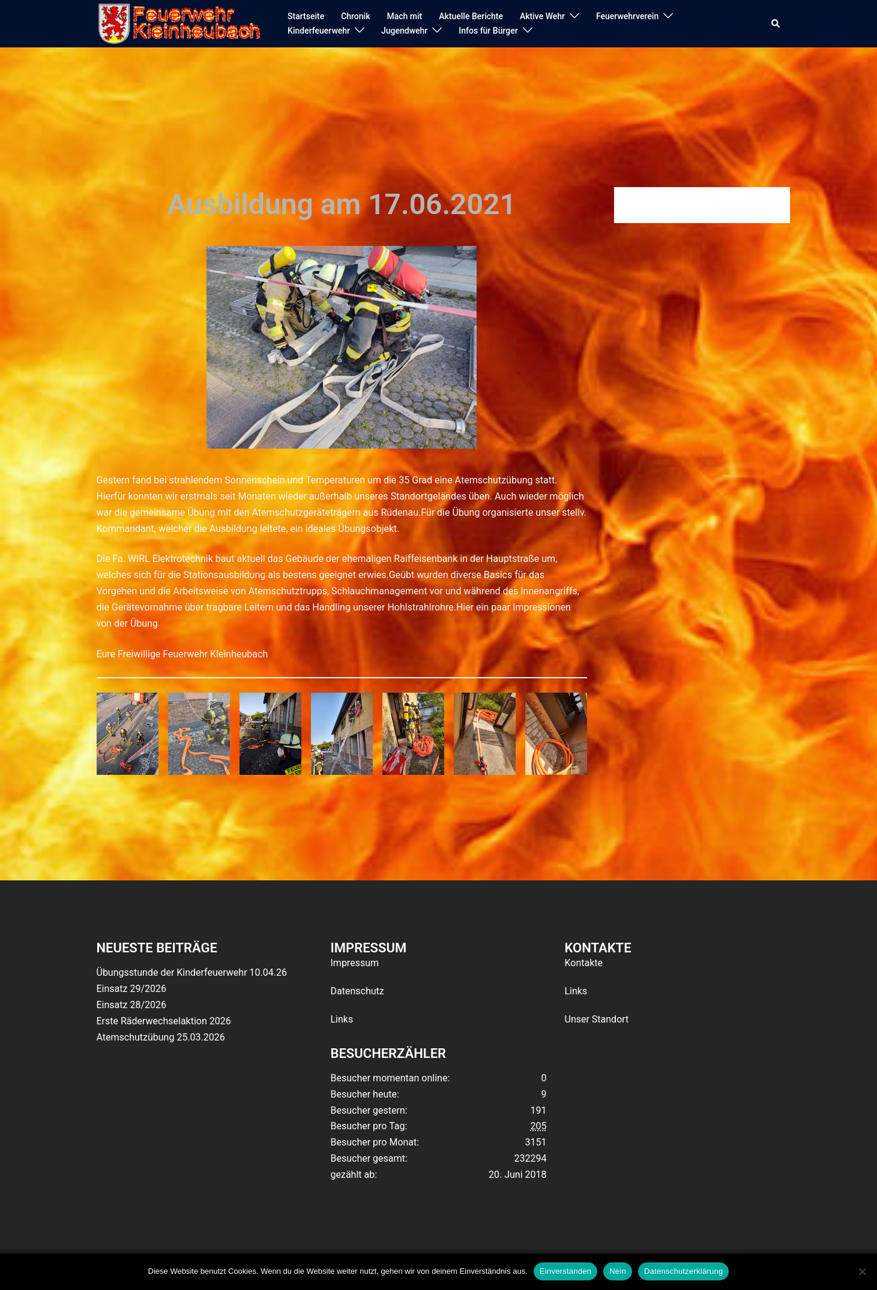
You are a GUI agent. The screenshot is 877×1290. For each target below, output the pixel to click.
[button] (776, 24)
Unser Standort (597, 1019)
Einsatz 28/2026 (131, 1005)
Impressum (355, 963)
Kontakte (584, 963)
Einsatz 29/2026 (131, 988)
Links (342, 1019)
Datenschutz (357, 991)
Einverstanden (565, 1271)
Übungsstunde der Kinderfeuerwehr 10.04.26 (192, 972)
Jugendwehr (404, 30)
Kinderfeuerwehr (319, 30)
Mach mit (404, 16)
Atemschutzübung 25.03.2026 (161, 1037)
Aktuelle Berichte (471, 16)
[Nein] (862, 1271)
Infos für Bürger (488, 30)
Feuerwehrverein (627, 16)
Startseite (306, 16)
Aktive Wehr (542, 16)
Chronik (355, 16)
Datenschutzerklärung (683, 1271)
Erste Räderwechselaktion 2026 (164, 1021)
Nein (617, 1271)
